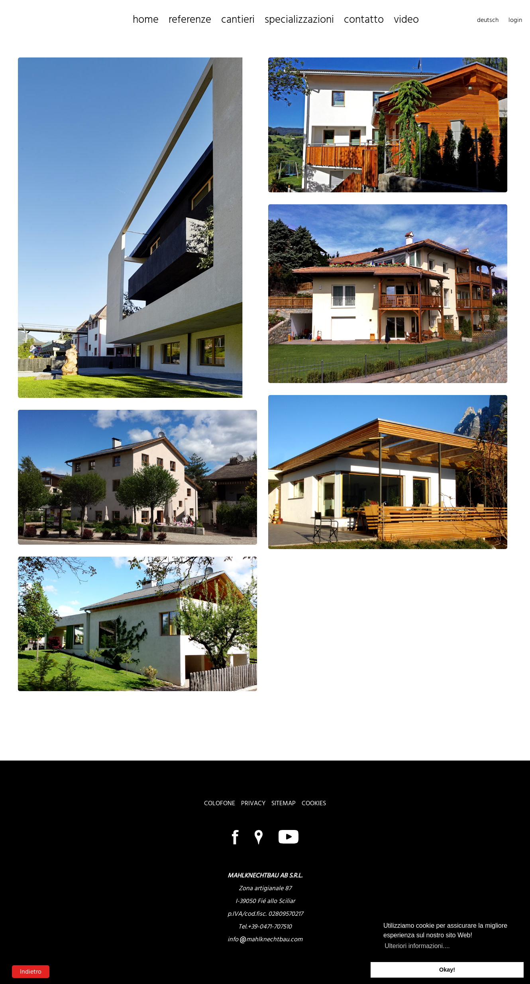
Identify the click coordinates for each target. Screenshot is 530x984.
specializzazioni (263, 20)
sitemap (283, 803)
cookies (314, 803)
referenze (177, 20)
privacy (253, 803)
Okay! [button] (447, 969)
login (515, 20)
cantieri (215, 20)
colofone (219, 803)
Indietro (30, 971)
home (142, 20)
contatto (312, 20)
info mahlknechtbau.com (265, 939)
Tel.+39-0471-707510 (265, 926)
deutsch (488, 20)
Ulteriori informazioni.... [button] (417, 946)
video (346, 20)
